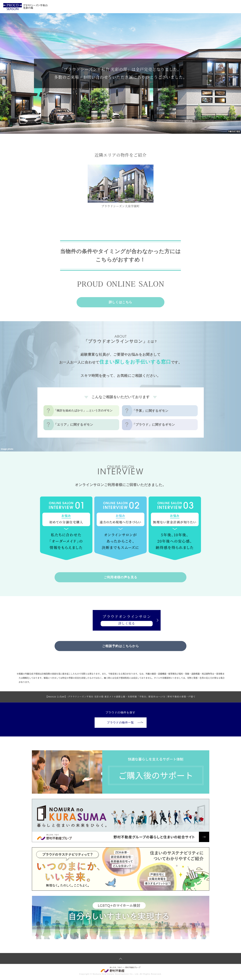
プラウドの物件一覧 (125, 723)
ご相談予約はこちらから (120, 646)
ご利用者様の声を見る (120, 577)
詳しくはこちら (120, 302)
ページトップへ (120, 959)
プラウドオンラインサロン (120, 621)
